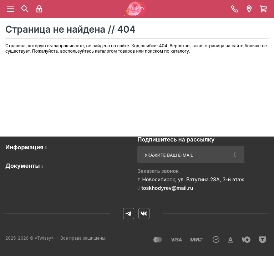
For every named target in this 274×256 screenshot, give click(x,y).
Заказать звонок (158, 171)
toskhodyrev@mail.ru (167, 188)
